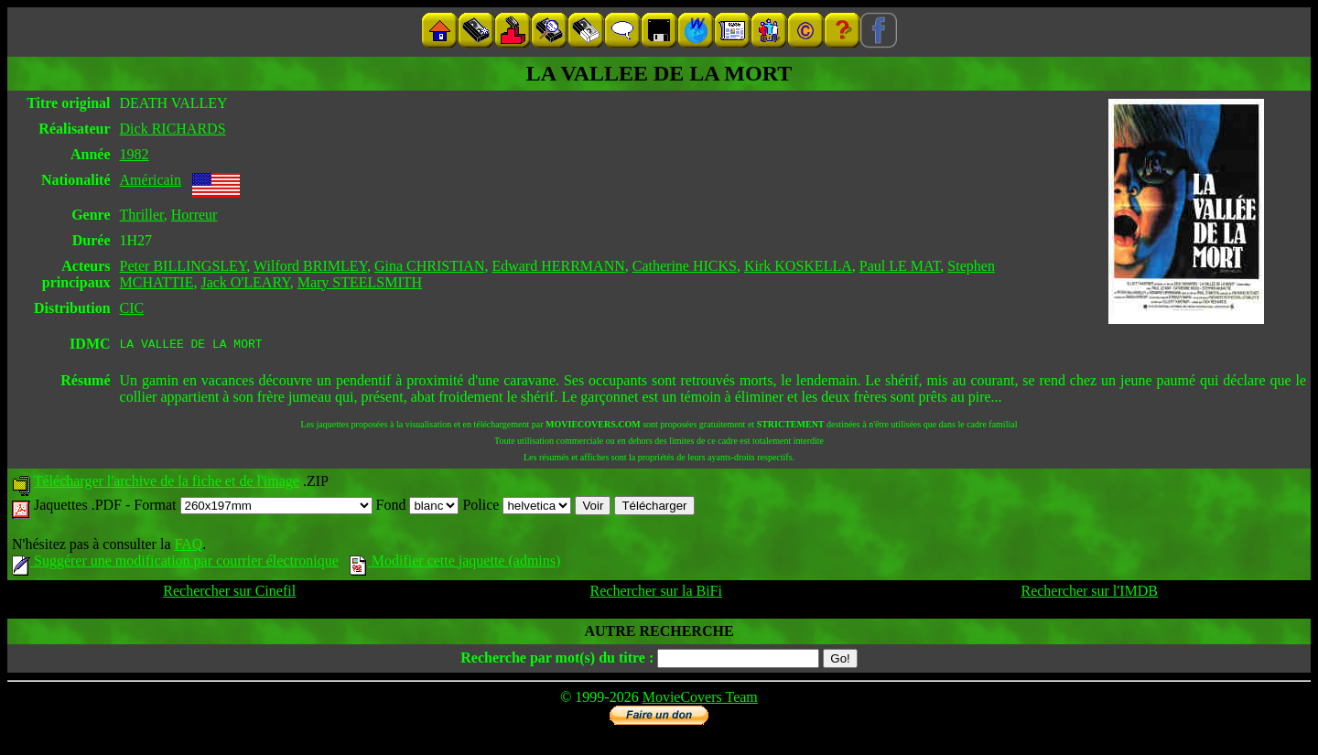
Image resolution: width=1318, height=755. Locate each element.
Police (516, 507)
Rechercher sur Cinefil (229, 593)
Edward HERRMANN (558, 266)
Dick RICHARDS (173, 128)
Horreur (194, 214)
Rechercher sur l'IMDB (1089, 593)
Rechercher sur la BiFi (656, 593)
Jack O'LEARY (244, 282)
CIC (132, 308)
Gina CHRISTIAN (429, 266)
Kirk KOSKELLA (798, 266)
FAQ (188, 547)
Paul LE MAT (900, 266)
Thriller (142, 214)
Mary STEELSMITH (359, 282)
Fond (417, 507)
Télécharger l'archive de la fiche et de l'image (166, 483)
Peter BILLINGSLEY (183, 266)
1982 (134, 154)
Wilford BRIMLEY (310, 266)
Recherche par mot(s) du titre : (557, 660)
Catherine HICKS (684, 266)
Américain (151, 180)
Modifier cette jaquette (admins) (455, 563)
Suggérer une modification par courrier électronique (175, 563)
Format (253, 507)
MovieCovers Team (700, 699)
